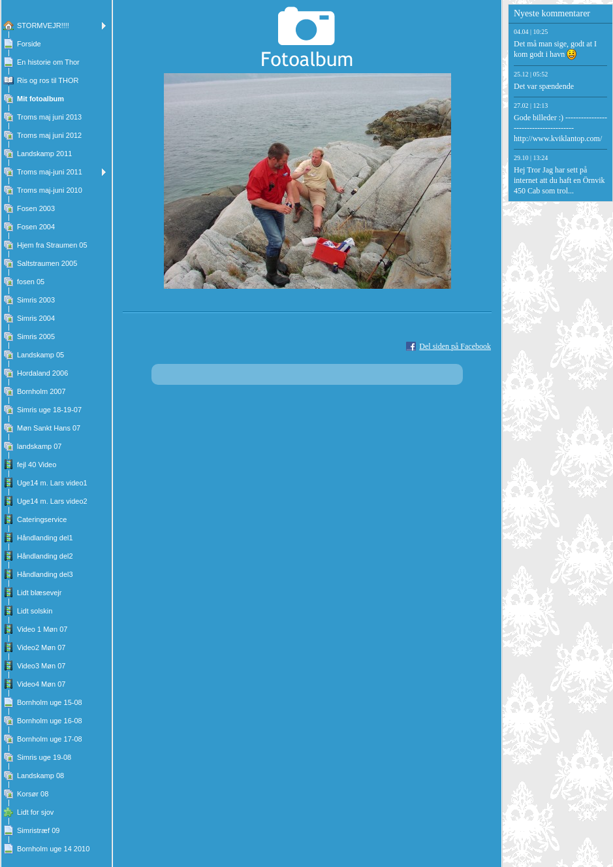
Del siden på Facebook (455, 346)
